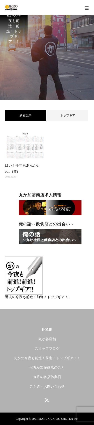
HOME (47, 330)
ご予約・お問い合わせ (47, 386)
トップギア (67, 115)
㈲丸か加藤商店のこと (47, 367)
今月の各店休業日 (47, 377)
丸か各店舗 (47, 339)
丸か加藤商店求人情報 (40, 195)
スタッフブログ (47, 348)
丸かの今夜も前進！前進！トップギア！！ (47, 358)
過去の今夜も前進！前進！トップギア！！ (38, 297)
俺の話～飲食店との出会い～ (46, 224)
